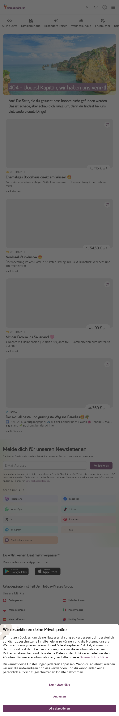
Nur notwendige (59, 684)
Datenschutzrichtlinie (94, 657)
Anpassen (59, 696)
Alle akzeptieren (59, 708)
